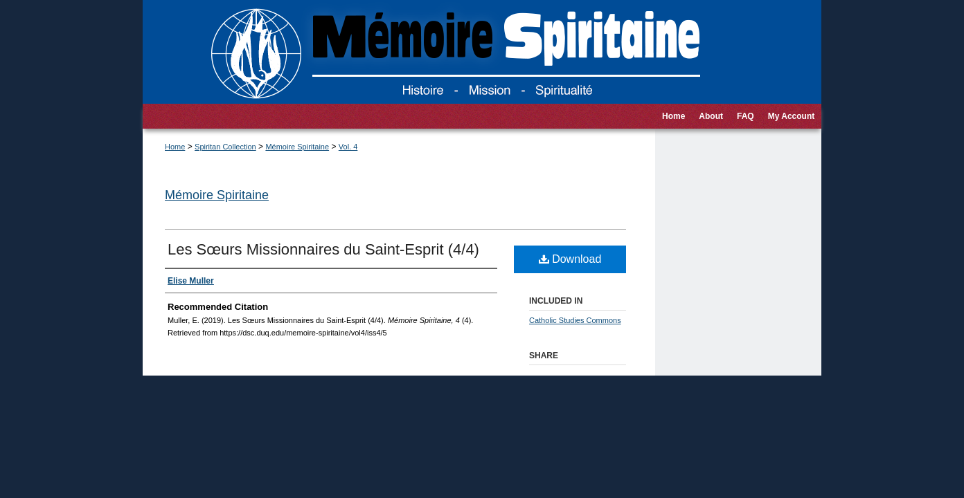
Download (570, 259)
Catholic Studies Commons (575, 320)
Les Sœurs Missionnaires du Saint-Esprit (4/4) (323, 249)
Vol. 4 (348, 146)
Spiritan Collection (225, 146)
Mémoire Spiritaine (297, 146)
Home (175, 146)
